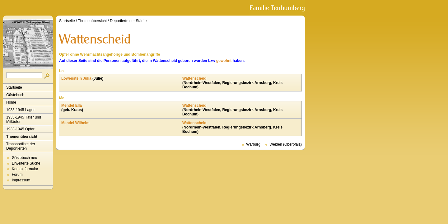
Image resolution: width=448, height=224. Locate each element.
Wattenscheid (194, 78)
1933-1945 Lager (20, 110)
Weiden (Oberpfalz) (285, 144)
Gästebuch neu (24, 158)
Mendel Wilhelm (75, 123)
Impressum (21, 180)
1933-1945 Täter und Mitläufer (23, 119)
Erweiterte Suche (26, 163)
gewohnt (223, 60)
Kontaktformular (25, 169)
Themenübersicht (21, 136)
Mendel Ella (71, 105)
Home (11, 102)
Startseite (14, 87)
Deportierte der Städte (128, 21)
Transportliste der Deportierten (20, 146)
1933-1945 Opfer (20, 129)
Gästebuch (15, 95)
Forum (17, 174)
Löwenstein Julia (76, 78)
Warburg (253, 144)
